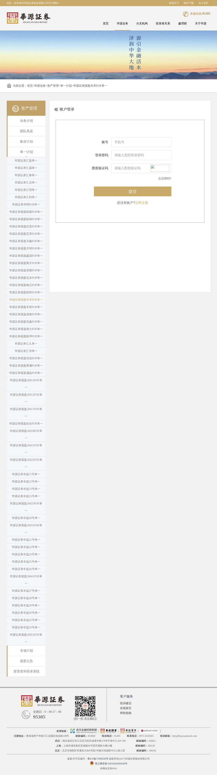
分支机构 (142, 23)
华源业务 (122, 23)
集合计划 (26, 141)
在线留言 (125, 708)
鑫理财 (182, 23)
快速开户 (174, 3)
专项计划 (26, 650)
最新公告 (26, 661)
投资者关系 (163, 23)
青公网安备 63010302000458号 (108, 763)
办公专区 (203, 3)
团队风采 (26, 131)
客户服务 (126, 696)
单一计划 (66, 85)
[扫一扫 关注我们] (85, 718)
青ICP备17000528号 (97, 758)
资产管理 (53, 85)
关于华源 (200, 23)
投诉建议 (125, 703)
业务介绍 (26, 120)
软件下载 (189, 3)
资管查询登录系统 (26, 671)
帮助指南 (125, 713)
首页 (106, 23)
